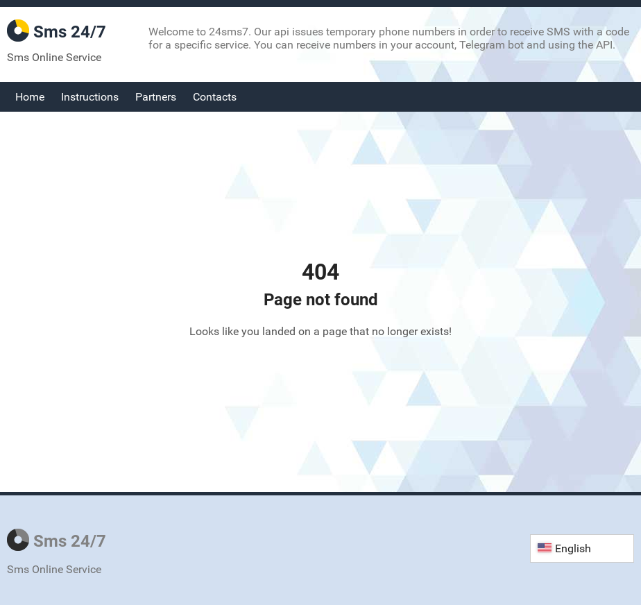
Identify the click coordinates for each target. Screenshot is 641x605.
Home (29, 96)
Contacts (215, 96)
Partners (155, 96)
